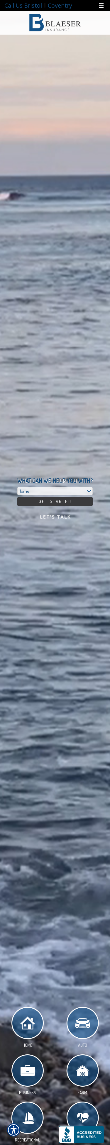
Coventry (60, 5)
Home (27, 1028)
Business (27, 1075)
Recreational (27, 1123)
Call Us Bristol (23, 5)
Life (82, 1123)
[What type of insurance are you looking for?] (55, 491)
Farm (82, 1075)
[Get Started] (55, 501)
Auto (82, 1028)
